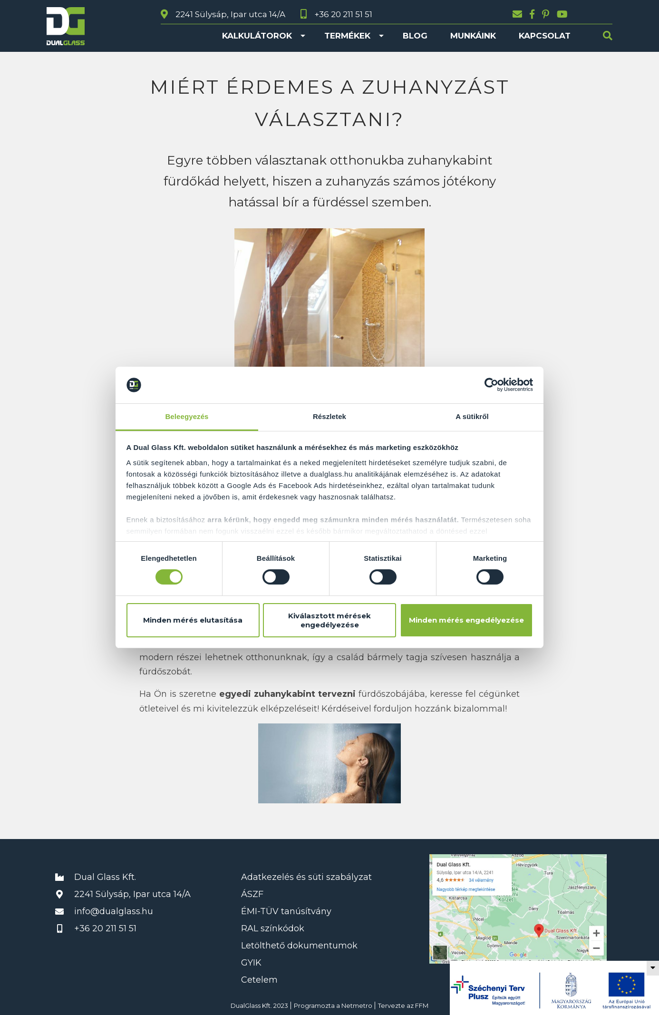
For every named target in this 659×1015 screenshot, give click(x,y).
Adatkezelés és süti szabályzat (306, 877)
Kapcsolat (545, 35)
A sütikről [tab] (472, 416)
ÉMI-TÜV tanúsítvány (286, 911)
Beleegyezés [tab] (186, 416)
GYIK (251, 962)
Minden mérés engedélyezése (466, 620)
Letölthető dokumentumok (299, 945)
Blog (415, 35)
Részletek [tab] (329, 416)
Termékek (347, 35)
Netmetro (356, 1005)
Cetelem (259, 980)
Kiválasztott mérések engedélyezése (329, 620)
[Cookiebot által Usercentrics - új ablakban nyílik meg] (491, 385)
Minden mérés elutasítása (192, 620)
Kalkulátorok (257, 35)
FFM (421, 1005)
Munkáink (473, 35)
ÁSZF (252, 894)
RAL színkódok (272, 928)
